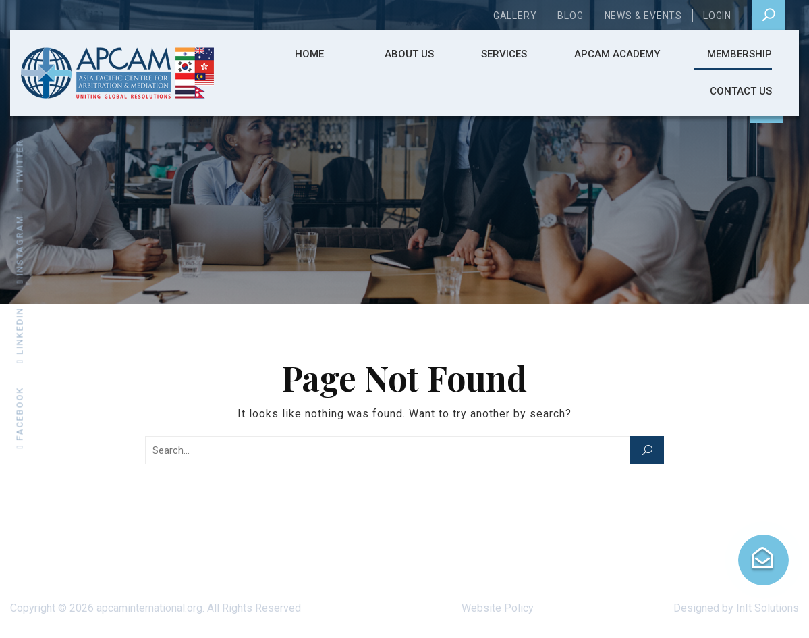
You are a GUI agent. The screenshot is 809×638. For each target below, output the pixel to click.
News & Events (643, 15)
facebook (20, 418)
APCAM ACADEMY (617, 54)
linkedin (20, 335)
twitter (20, 166)
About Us (409, 54)
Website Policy (498, 608)
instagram (20, 249)
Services (504, 54)
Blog (570, 15)
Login (717, 15)
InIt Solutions (767, 608)
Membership (739, 54)
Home (309, 54)
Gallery (515, 15)
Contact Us (741, 91)
